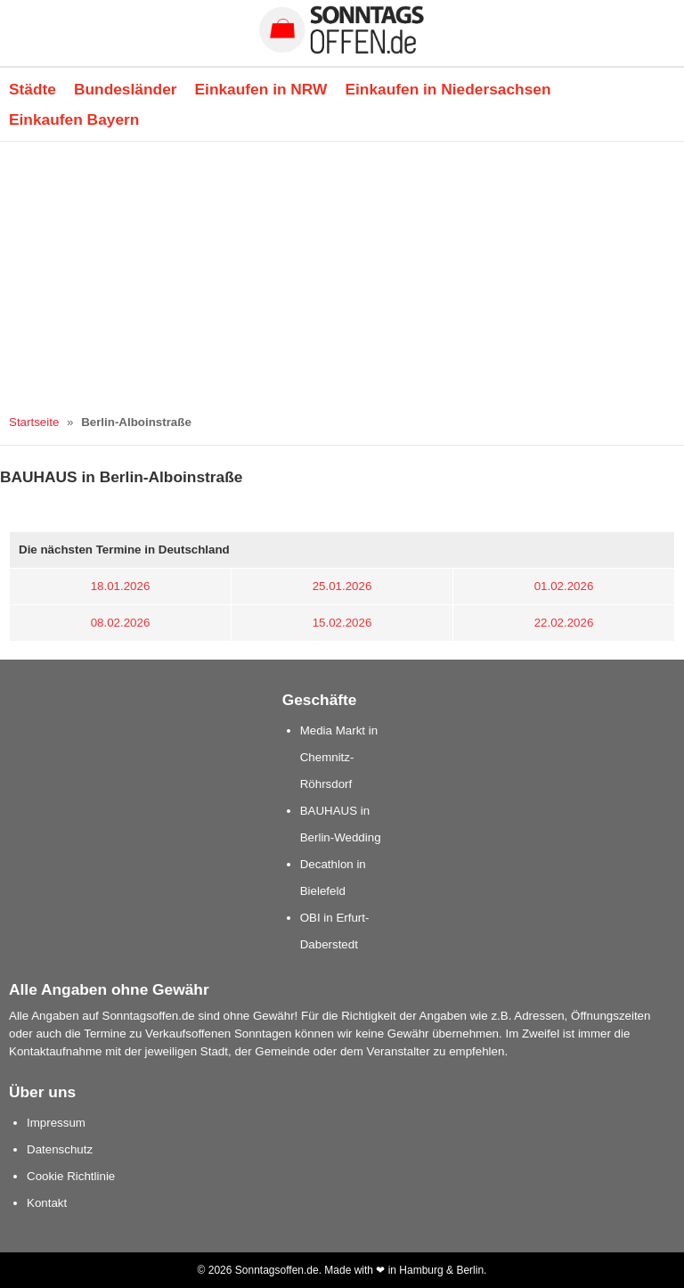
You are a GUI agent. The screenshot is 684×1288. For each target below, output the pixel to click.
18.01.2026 (121, 586)
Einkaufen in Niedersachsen (447, 89)
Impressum (56, 1122)
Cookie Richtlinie (71, 1176)
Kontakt (47, 1203)
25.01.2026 (342, 586)
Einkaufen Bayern (74, 119)
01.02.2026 (564, 586)
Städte (32, 89)
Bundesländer (125, 89)
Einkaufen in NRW (261, 89)
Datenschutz (60, 1149)
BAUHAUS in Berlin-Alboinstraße (121, 477)
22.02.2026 (564, 622)
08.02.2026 (121, 622)
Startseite (34, 422)
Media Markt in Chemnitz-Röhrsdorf (339, 757)
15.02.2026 (342, 622)
